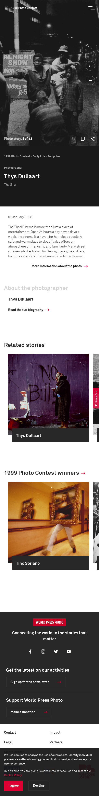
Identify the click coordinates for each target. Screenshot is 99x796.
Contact (10, 732)
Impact (55, 732)
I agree (14, 785)
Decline (39, 785)
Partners (56, 742)
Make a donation (23, 712)
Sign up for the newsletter (30, 682)
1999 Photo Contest (24, 8)
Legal (8, 742)
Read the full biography (25, 310)
